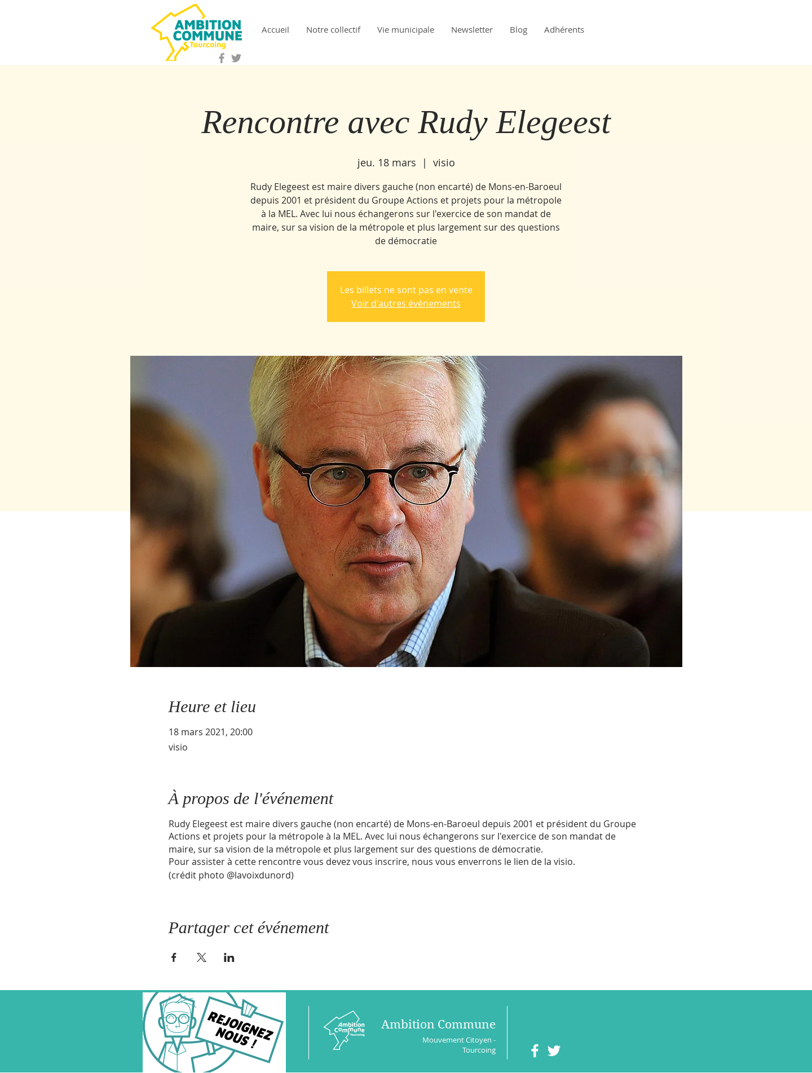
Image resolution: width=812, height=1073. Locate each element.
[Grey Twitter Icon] (236, 58)
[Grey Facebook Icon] (221, 58)
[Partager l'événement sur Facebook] (174, 957)
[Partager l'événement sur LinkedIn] (229, 957)
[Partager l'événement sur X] (201, 957)
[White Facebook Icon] (535, 1050)
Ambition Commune (438, 1024)
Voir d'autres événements (406, 303)
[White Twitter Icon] (554, 1050)
